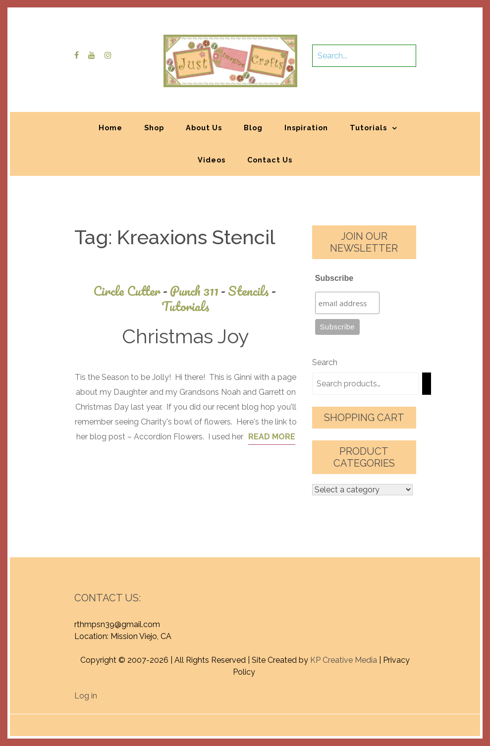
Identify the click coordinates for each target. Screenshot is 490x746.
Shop (154, 127)
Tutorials (368, 127)
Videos (211, 160)
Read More (271, 436)
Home (110, 127)
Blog (253, 127)
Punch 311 (199, 291)
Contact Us (269, 160)
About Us (204, 127)
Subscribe (334, 278)
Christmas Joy (185, 336)
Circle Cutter (131, 291)
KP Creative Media (343, 660)
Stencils (253, 291)
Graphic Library (348, 720)
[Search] (426, 384)
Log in (85, 695)
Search (324, 362)
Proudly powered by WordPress (171, 720)
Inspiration (306, 127)
